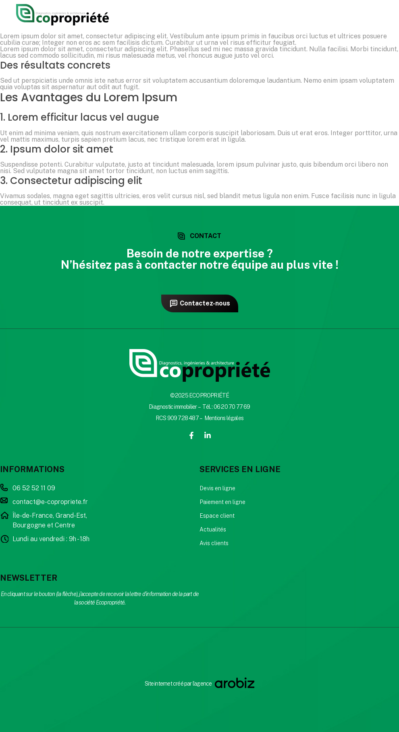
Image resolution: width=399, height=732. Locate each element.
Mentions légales (223, 418)
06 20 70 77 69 (232, 407)
